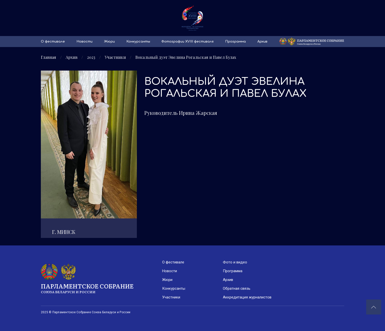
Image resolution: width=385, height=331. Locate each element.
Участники (115, 57)
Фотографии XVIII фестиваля (187, 41)
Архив (262, 41)
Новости (84, 41)
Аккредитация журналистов (247, 297)
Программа (235, 41)
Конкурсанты (138, 41)
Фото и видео (235, 262)
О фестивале (53, 41)
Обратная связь (236, 288)
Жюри (109, 41)
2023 (91, 57)
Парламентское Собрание (101, 287)
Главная (48, 57)
